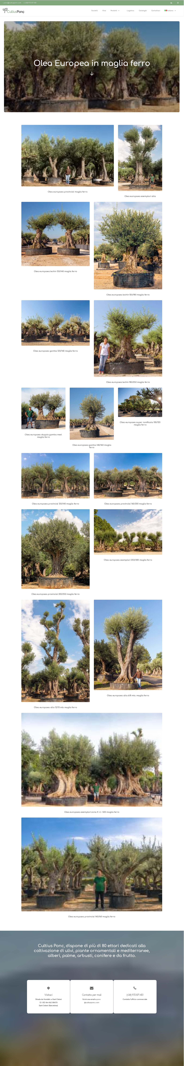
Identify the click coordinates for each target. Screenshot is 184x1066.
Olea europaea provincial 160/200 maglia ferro (128, 504)
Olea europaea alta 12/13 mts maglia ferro (55, 707)
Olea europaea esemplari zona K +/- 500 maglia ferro (91, 812)
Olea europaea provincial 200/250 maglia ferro (55, 594)
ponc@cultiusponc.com (12, 3)
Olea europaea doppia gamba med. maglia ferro (43, 436)
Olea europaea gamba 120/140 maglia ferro (55, 351)
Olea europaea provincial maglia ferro (67, 192)
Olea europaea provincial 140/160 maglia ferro (91, 917)
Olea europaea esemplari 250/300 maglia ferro (128, 560)
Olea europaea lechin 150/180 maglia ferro (128, 295)
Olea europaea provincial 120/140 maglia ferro (55, 504)
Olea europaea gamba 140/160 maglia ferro (91, 446)
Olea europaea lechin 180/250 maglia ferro (128, 382)
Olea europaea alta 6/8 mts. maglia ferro (128, 695)
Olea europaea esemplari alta (140, 196)
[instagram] (179, 3)
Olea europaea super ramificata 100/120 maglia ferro (140, 423)
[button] (67, 155)
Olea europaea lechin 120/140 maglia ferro (55, 271)
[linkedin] (172, 3)
